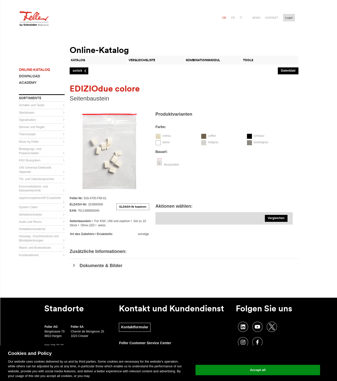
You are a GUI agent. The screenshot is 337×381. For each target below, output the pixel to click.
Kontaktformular (134, 327)
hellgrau (213, 142)
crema (166, 136)
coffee (212, 136)
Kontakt (271, 17)
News (256, 17)
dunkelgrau (260, 142)
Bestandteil (171, 164)
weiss (166, 142)
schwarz (258, 136)
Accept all (258, 370)
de (224, 17)
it (241, 17)
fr (233, 17)
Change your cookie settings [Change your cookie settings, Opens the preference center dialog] (257, 357)
